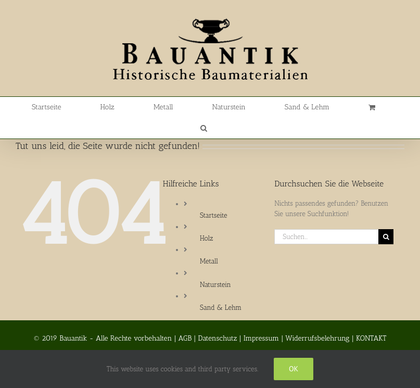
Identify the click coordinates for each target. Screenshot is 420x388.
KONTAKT (371, 338)
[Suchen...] (326, 236)
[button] (203, 128)
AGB (185, 338)
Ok (293, 368)
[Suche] (385, 236)
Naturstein (215, 285)
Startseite (213, 215)
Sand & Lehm (220, 307)
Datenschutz (217, 338)
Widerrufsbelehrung (317, 338)
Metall (209, 261)
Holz (206, 238)
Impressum (261, 338)
